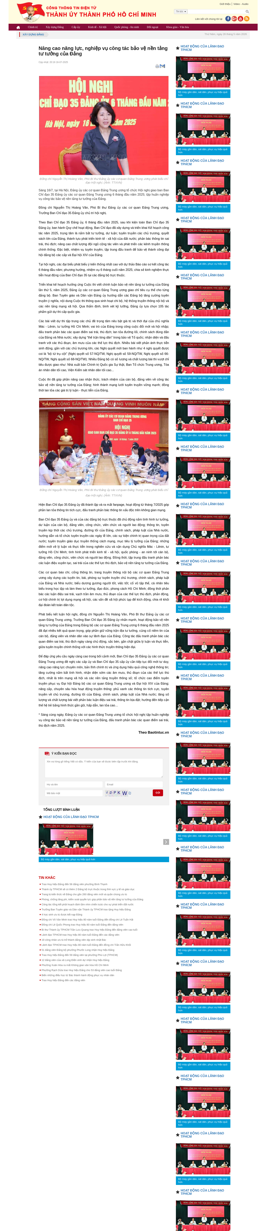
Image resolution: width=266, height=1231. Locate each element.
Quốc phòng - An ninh (126, 27)
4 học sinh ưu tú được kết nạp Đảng (62, 914)
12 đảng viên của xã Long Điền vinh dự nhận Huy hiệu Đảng (75, 960)
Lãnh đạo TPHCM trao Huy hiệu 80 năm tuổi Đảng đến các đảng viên (80, 934)
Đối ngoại (152, 27)
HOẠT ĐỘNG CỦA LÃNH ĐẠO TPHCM (71, 817)
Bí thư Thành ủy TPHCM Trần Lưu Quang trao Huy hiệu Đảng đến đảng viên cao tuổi (90, 929)
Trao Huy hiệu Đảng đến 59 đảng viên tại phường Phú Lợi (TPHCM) (80, 955)
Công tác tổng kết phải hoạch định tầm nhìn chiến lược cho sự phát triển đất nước (88, 904)
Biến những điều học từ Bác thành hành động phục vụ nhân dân (78, 975)
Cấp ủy (76, 27)
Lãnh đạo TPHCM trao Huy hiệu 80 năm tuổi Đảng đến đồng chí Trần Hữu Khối (86, 944)
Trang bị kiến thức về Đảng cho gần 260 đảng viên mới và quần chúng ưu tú (84, 894)
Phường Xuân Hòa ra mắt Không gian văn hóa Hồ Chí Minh (75, 965)
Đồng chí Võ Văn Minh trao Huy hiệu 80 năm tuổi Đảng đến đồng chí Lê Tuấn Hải (87, 919)
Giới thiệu (225, 4)
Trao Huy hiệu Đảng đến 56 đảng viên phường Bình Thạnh (74, 884)
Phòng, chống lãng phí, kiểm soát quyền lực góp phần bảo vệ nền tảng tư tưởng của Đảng (92, 899)
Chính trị (33, 27)
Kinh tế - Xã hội (97, 27)
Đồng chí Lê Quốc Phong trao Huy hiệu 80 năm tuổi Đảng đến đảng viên (82, 924)
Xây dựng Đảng (55, 27)
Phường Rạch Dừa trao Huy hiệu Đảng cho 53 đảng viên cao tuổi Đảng (82, 970)
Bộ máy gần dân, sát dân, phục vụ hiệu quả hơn (68, 859)
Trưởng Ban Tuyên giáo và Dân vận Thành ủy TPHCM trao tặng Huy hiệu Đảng (86, 909)
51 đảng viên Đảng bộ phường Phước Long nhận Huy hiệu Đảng (78, 949)
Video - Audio (240, 4)
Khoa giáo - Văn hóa (177, 27)
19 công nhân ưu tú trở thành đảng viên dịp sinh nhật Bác (74, 939)
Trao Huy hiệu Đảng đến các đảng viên (63, 980)
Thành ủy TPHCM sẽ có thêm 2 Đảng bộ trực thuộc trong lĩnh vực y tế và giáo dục (88, 889)
